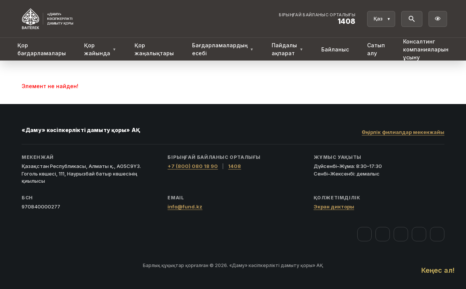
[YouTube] (401, 234)
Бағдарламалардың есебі (223, 49)
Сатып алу (376, 49)
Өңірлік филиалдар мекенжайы (403, 132)
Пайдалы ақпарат (287, 49)
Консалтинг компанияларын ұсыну (426, 49)
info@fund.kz (184, 207)
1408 (234, 166)
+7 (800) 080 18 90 (192, 166)
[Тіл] (381, 19)
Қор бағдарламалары (41, 49)
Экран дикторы (334, 207)
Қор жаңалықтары (154, 49)
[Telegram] (419, 234)
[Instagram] (382, 234)
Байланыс (335, 49)
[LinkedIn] (437, 234)
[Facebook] (364, 234)
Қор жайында (100, 49)
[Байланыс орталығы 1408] (317, 19)
